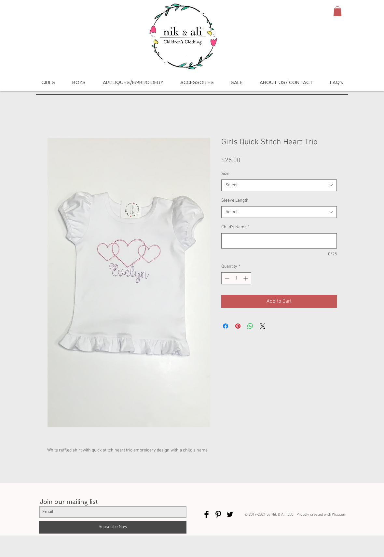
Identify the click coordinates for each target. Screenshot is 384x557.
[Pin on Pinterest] (238, 326)
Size (225, 174)
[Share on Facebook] (225, 326)
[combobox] (279, 185)
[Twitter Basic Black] (230, 514)
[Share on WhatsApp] (250, 326)
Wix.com (339, 514)
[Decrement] (226, 278)
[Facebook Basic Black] (206, 514)
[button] (337, 11)
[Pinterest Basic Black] (218, 514)
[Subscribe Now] (112, 527)
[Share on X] (263, 326)
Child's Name (235, 227)
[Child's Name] (279, 241)
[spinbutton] (236, 278)
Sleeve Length (235, 200)
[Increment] (246, 278)
